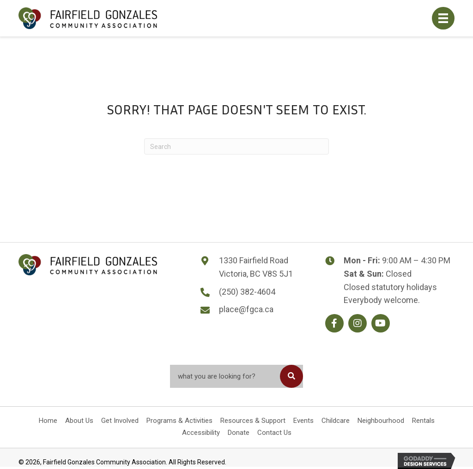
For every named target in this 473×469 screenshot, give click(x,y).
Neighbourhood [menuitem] (381, 420)
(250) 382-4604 (247, 292)
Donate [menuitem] (238, 432)
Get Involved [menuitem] (120, 420)
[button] (334, 323)
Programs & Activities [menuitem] (179, 420)
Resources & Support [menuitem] (252, 420)
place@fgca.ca (246, 309)
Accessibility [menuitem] (201, 432)
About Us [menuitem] (79, 420)
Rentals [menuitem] (423, 420)
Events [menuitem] (303, 420)
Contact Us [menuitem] (274, 432)
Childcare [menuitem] (335, 420)
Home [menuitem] (48, 420)
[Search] (236, 146)
